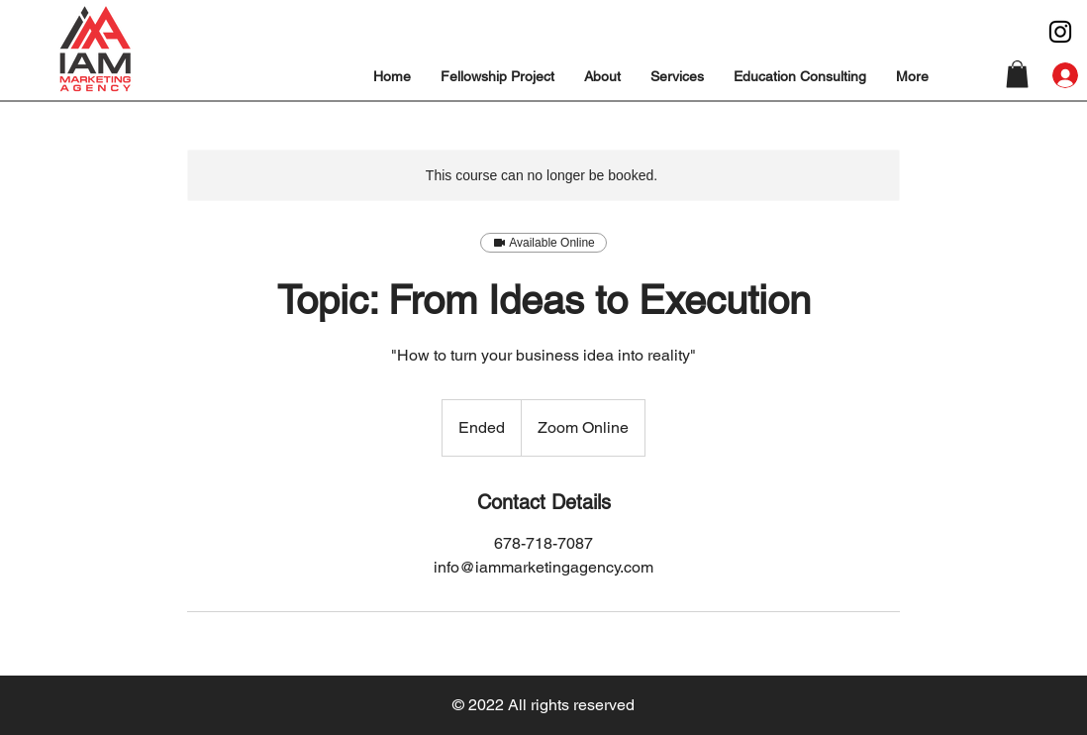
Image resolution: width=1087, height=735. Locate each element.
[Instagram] (1060, 32)
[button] (602, 76)
